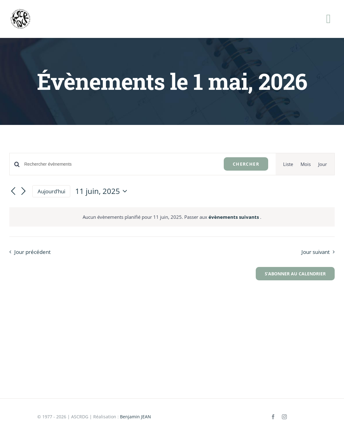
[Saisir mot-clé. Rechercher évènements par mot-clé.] (120, 164)
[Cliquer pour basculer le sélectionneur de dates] (102, 191)
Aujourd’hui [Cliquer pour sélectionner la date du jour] (51, 191)
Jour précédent (32, 251)
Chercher (246, 164)
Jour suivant (315, 251)
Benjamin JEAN (135, 417)
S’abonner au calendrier (295, 273)
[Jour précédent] (13, 191)
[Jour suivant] (23, 191)
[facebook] (273, 416)
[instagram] (284, 416)
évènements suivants (234, 217)
